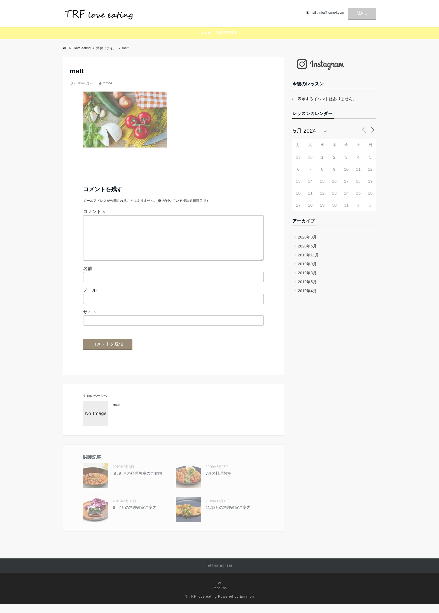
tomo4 (107, 83)
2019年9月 (307, 264)
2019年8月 (307, 273)
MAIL (362, 13)
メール (90, 299)
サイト (90, 321)
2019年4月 (307, 291)
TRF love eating (77, 48)
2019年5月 (307, 282)
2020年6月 (307, 246)
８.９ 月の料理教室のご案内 (137, 482)
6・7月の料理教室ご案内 (135, 516)
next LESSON (219, 33)
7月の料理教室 (218, 482)
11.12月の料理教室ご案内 (228, 516)
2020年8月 (307, 237)
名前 (87, 277)
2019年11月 (308, 255)
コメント (94, 211)
